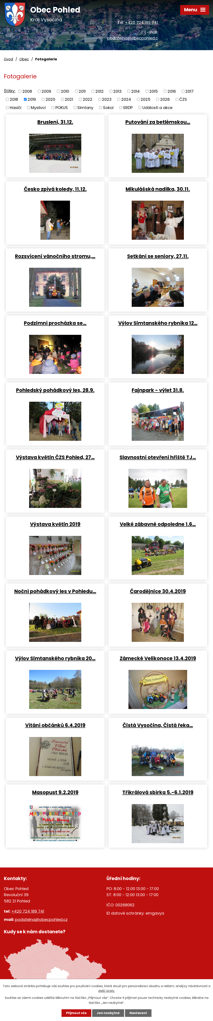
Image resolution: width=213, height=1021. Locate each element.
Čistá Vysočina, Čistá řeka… (158, 725)
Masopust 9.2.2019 (55, 792)
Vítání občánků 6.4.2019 (55, 725)
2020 (50, 99)
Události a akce (157, 107)
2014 (135, 91)
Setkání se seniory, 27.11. (158, 256)
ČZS (183, 99)
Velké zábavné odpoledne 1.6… (158, 524)
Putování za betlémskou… (157, 122)
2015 (153, 91)
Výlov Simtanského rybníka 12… (158, 323)
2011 (82, 91)
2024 (126, 99)
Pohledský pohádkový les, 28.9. (55, 390)
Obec (24, 59)
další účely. (106, 991)
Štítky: (9, 91)
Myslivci (38, 107)
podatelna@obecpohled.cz (41, 919)
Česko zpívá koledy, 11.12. (55, 189)
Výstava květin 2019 (55, 524)
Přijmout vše (76, 1013)
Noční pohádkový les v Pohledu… (55, 591)
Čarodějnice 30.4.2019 (158, 591)
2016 (172, 91)
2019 (32, 99)
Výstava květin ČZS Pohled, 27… (55, 457)
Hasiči (15, 107)
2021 (69, 99)
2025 (145, 99)
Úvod (8, 59)
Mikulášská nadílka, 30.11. (158, 189)
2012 (99, 91)
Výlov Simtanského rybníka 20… (55, 658)
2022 (87, 99)
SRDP (128, 107)
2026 (165, 99)
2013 (117, 91)
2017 (189, 91)
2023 (106, 99)
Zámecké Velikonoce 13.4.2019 (158, 658)
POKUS (61, 107)
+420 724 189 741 (141, 22)
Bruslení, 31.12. (55, 122)
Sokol (108, 107)
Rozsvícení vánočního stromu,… (55, 256)
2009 (46, 91)
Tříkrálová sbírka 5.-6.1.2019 (157, 792)
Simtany (85, 107)
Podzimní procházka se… (55, 323)
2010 (65, 91)
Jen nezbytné (108, 1013)
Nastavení (138, 1013)
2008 (27, 91)
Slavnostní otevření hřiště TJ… (158, 457)
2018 (14, 99)
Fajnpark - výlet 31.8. (158, 390)
